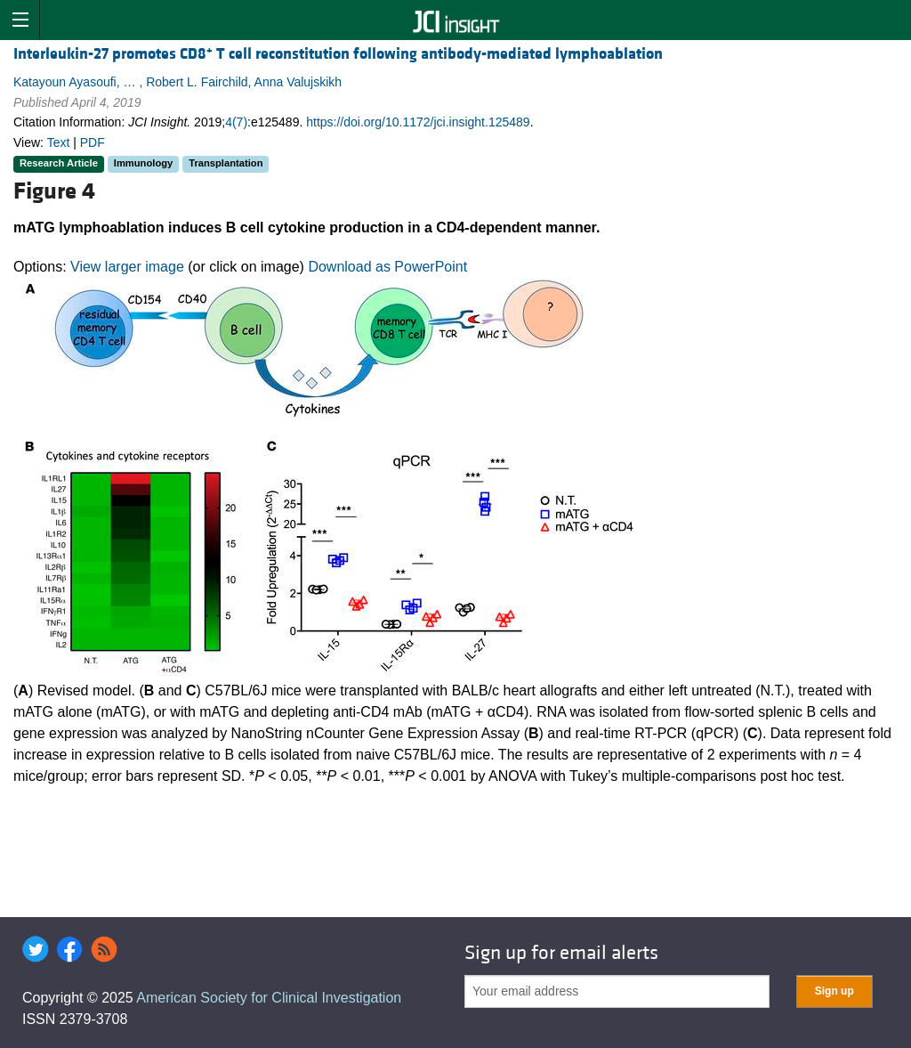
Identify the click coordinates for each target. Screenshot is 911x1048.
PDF (92, 142)
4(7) (236, 122)
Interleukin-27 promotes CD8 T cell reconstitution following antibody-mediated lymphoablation (338, 54)
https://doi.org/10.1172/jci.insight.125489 (417, 122)
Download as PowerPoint (387, 266)
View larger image (127, 266)
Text (58, 142)
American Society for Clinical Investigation (268, 997)
